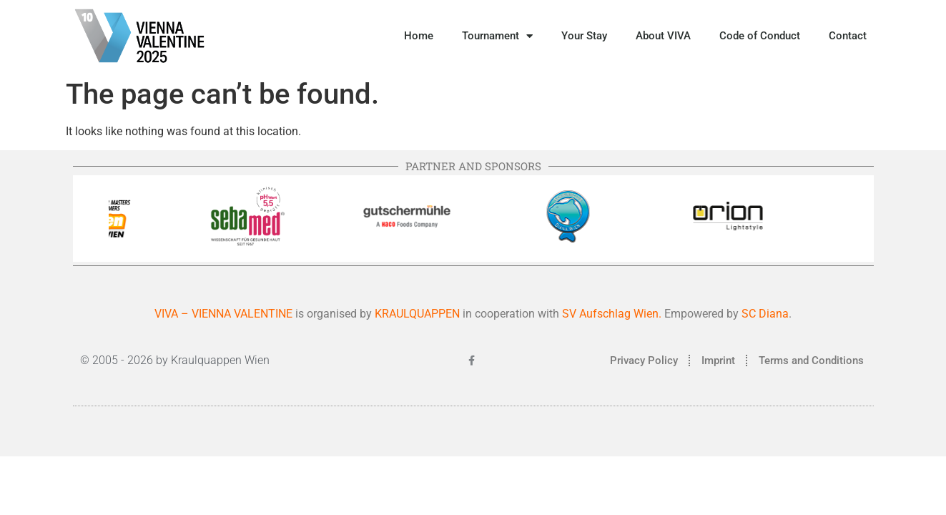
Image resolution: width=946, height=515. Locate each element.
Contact (848, 35)
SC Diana (765, 313)
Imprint (718, 360)
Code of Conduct (759, 35)
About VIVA (663, 35)
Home (418, 35)
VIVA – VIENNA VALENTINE (223, 313)
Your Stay (584, 35)
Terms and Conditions (811, 360)
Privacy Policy (644, 360)
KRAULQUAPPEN (419, 313)
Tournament (497, 36)
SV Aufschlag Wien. (611, 313)
